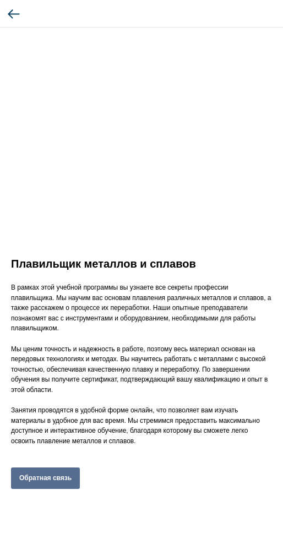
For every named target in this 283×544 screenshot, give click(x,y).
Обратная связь (45, 478)
